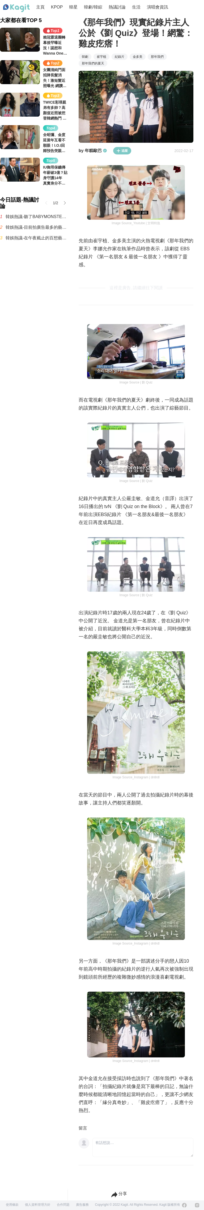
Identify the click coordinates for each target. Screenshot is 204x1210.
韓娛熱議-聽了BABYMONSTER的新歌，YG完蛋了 (37, 216)
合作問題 (63, 1205)
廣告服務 (82, 1205)
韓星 (73, 7)
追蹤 (122, 151)
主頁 (40, 7)
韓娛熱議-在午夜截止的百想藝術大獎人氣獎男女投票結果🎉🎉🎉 (37, 238)
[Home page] (16, 8)
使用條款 (12, 1205)
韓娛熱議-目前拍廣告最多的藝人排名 (37, 227)
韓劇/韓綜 (93, 7)
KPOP (57, 7)
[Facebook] (184, 1205)
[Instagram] (197, 1205)
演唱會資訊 (157, 7)
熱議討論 (117, 7)
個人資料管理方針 (37, 1205)
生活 (136, 7)
